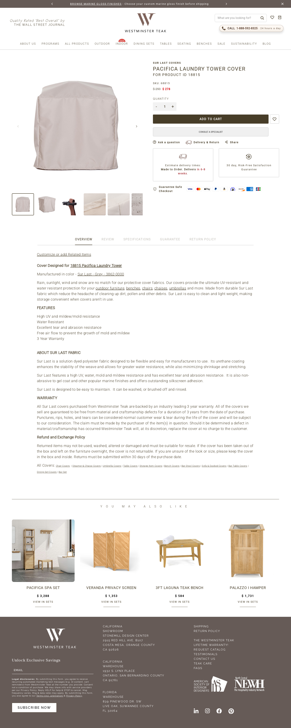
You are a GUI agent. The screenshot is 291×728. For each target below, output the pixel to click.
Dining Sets (144, 43)
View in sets (43, 601)
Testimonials (206, 654)
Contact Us (204, 659)
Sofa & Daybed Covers (214, 465)
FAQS (198, 668)
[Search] (262, 18)
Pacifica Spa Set (43, 587)
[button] (52, 4)
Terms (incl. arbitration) (49, 696)
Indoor (122, 43)
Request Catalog (210, 649)
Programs (50, 43)
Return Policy (207, 631)
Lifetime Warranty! (211, 645)
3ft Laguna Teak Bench (179, 587)
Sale (221, 43)
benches (133, 288)
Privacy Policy (74, 696)
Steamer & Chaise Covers (86, 465)
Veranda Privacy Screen (111, 587)
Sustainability (244, 43)
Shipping (201, 626)
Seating (184, 43)
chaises (160, 288)
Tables (166, 43)
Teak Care (203, 663)
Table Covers (130, 465)
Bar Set (63, 472)
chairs (147, 288)
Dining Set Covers (47, 472)
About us (28, 43)
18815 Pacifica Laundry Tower (96, 265)
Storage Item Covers (151, 465)
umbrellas (177, 288)
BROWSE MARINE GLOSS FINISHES (96, 3)
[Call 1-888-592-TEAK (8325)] (251, 28)
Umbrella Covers (112, 465)
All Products (77, 43)
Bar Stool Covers (191, 465)
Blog (267, 43)
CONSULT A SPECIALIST (211, 132)
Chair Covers (63, 465)
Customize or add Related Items (64, 254)
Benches (204, 43)
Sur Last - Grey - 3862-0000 (101, 274)
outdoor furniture (110, 288)
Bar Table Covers (237, 465)
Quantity (161, 98)
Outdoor (102, 43)
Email (18, 670)
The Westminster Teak (214, 640)
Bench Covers (172, 465)
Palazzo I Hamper (248, 587)
